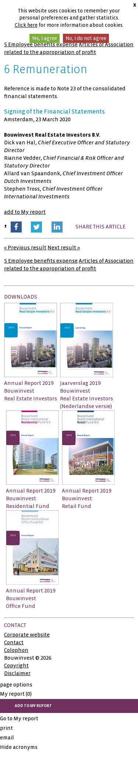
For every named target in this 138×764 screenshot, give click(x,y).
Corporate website (27, 635)
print (6, 728)
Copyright (16, 665)
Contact (14, 642)
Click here (26, 25)
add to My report (25, 212)
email (7, 737)
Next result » (63, 248)
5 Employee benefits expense (41, 44)
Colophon (16, 650)
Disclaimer (17, 673)
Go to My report (19, 718)
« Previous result (25, 248)
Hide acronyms (19, 747)
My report (16, 694)
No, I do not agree (86, 38)
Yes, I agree (44, 38)
